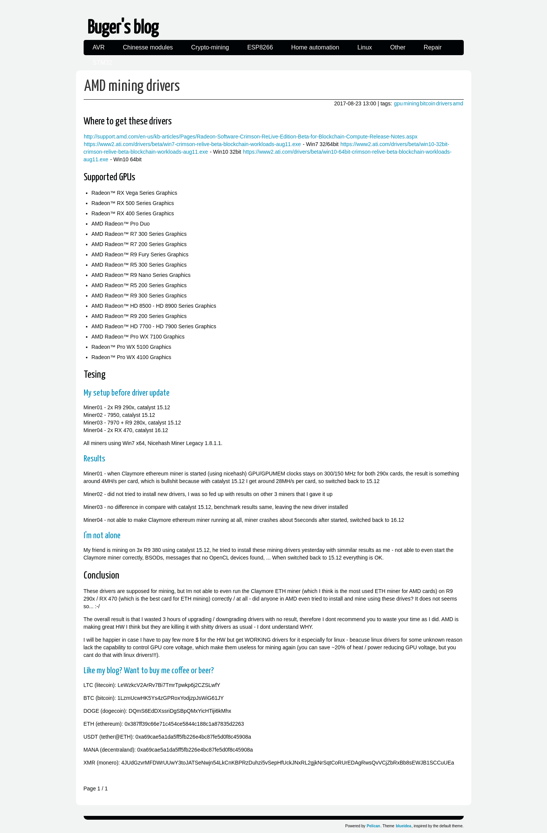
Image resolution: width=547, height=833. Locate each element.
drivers (444, 103)
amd (458, 103)
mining (411, 103)
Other (398, 47)
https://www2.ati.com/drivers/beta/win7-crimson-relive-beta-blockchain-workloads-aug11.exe (192, 144)
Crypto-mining (210, 47)
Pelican (373, 826)
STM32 (103, 62)
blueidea (403, 826)
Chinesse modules (148, 47)
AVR (99, 47)
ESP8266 (260, 47)
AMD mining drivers (132, 86)
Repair (433, 47)
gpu (398, 103)
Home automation (315, 47)
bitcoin (427, 103)
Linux (364, 47)
